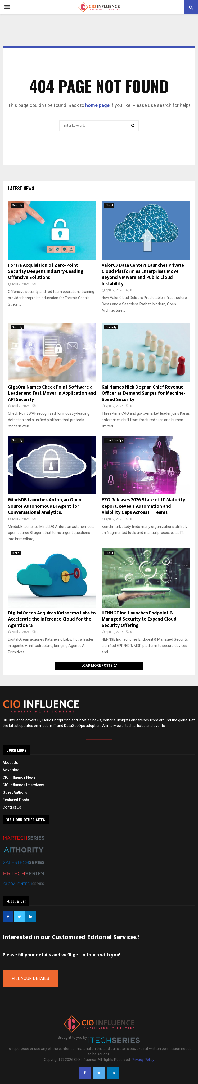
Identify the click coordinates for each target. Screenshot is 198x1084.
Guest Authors (15, 792)
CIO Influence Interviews (23, 785)
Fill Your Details (30, 978)
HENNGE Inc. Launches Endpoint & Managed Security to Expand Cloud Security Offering (139, 619)
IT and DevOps (114, 440)
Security (17, 205)
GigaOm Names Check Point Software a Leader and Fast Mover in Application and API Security (52, 393)
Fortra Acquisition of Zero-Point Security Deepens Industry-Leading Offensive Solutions (45, 271)
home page (97, 105)
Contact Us (12, 807)
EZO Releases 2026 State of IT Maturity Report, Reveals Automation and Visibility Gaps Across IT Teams (143, 506)
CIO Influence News (19, 777)
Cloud (109, 205)
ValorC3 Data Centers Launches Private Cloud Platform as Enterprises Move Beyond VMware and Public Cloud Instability (143, 274)
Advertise (11, 770)
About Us (10, 762)
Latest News (21, 188)
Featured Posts (16, 800)
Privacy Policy (143, 1060)
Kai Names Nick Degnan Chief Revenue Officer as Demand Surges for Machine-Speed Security (143, 393)
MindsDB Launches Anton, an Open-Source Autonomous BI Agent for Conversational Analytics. (45, 506)
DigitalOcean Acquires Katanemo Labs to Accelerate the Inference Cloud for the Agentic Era (52, 619)
